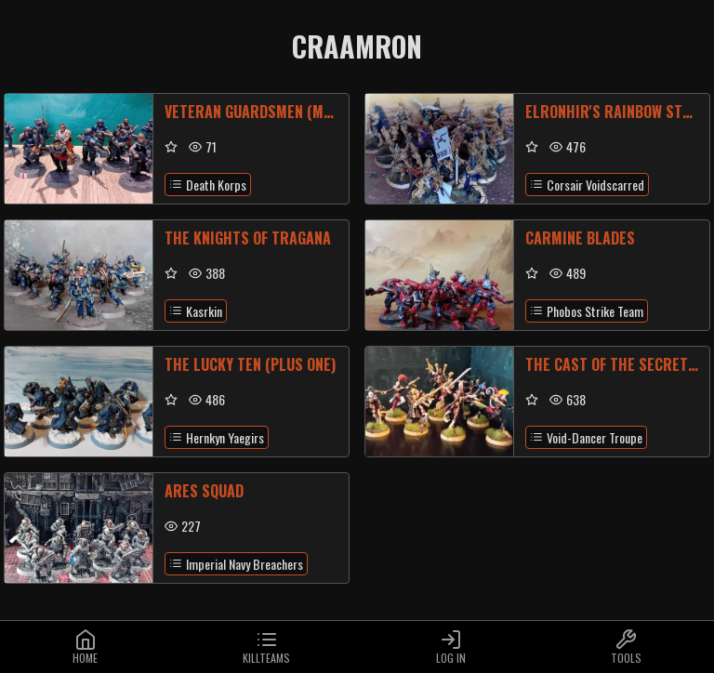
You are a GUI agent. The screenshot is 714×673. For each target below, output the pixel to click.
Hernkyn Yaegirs (216, 437)
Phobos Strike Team (586, 311)
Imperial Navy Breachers (236, 564)
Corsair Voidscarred (587, 184)
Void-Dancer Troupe (586, 437)
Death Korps (207, 184)
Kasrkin (195, 311)
